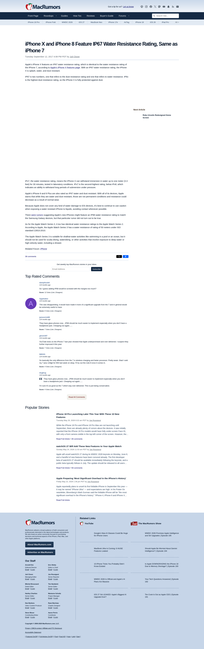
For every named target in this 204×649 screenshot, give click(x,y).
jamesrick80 (44, 317)
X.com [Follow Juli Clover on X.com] (32, 578)
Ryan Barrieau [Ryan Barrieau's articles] (53, 602)
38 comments (30, 256)
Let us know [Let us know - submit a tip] (128, 7)
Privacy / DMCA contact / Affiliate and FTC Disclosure (43, 628)
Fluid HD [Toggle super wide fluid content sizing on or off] (62, 636)
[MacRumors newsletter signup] (177, 6)
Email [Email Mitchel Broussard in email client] (27, 588)
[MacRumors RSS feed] (173, 6)
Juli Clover (75, 56)
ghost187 (43, 336)
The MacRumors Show (149, 523)
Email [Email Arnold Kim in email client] (27, 569)
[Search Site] (165, 16)
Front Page (33, 16)
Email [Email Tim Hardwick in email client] (50, 588)
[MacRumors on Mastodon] (159, 6)
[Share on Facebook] (125, 256)
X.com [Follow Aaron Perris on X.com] (56, 616)
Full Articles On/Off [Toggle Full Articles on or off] (45, 636)
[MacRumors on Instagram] (146, 6)
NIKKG (42, 354)
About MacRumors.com (39, 544)
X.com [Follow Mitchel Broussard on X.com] (32, 588)
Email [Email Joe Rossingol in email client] (50, 578)
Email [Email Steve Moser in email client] (27, 616)
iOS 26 (153, 22)
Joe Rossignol (95, 420)
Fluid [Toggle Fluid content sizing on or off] (56, 636)
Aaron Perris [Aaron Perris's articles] (53, 612)
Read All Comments (77, 397)
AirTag (126, 22)
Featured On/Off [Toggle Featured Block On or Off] (31, 636)
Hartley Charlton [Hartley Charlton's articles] (31, 593)
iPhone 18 (139, 22)
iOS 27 (81, 22)
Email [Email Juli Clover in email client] (27, 578)
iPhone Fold (51, 22)
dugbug (42, 373)
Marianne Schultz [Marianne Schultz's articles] (54, 593)
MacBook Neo (96, 22)
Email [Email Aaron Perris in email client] (50, 616)
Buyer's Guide (106, 16)
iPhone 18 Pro (34, 22)
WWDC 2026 (67, 22)
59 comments (76, 468)
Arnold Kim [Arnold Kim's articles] (29, 564)
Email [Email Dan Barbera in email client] (27, 607)
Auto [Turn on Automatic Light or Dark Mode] (69, 636)
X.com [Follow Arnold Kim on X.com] (32, 569)
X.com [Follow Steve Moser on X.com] (32, 616)
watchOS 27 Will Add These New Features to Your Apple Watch (92, 446)
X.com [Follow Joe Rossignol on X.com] (56, 578)
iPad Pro (165, 22)
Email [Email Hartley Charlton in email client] (27, 597)
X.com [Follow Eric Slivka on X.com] (56, 569)
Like (53, 292)
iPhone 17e (113, 22)
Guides (64, 16)
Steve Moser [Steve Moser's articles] (29, 612)
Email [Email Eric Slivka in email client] (50, 569)
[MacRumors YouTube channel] (163, 6)
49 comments (76, 439)
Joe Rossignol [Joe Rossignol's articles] (53, 574)
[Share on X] (119, 256)
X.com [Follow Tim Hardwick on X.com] (56, 588)
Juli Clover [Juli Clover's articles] (29, 574)
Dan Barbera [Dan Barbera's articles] (29, 602)
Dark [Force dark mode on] (78, 636)
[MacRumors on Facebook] (150, 6)
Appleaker (43, 299)
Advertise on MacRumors (40, 551)
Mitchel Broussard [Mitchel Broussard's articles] (32, 583)
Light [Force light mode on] (73, 636)
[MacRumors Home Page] (43, 6)
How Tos (77, 16)
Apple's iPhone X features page (65, 67)
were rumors (37, 215)
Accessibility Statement (33, 632)
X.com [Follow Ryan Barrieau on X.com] (56, 607)
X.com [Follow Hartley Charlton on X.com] (32, 597)
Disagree (59, 292)
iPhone (43, 249)
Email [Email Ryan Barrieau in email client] (50, 607)
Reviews (91, 16)
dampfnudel (44, 283)
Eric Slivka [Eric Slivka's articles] (52, 564)
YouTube (89, 523)
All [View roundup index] (177, 22)
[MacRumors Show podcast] (141, 6)
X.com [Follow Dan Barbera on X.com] (32, 607)
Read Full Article (63, 439)
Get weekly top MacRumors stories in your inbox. (77, 264)
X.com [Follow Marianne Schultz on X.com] (56, 597)
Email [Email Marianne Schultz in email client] (50, 597)
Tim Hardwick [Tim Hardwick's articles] (53, 583)
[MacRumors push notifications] (168, 6)
